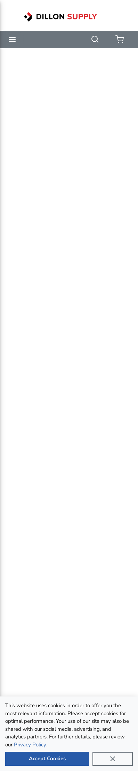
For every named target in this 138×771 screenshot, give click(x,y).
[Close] (112, 759)
